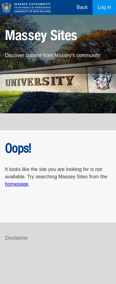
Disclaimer (16, 238)
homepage (16, 184)
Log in (104, 7)
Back (82, 7)
